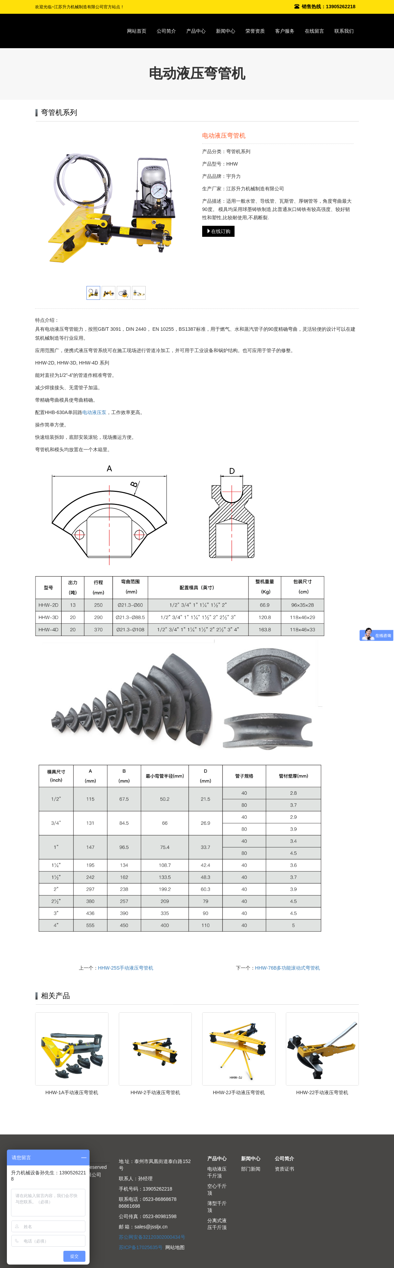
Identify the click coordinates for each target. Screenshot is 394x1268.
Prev (49, 206)
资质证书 (284, 1169)
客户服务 (284, 31)
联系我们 (344, 31)
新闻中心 (225, 31)
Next (182, 206)
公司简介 (166, 31)
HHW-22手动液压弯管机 (322, 1092)
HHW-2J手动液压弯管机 (239, 1092)
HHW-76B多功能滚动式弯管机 (287, 968)
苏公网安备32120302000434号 (152, 1237)
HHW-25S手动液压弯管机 (126, 968)
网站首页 (136, 31)
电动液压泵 (94, 412)
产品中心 (196, 31)
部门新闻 (250, 1169)
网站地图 (175, 1247)
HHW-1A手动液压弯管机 (71, 1092)
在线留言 (314, 31)
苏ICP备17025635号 (141, 1247)
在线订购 (218, 231)
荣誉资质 (255, 31)
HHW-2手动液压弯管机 (155, 1092)
